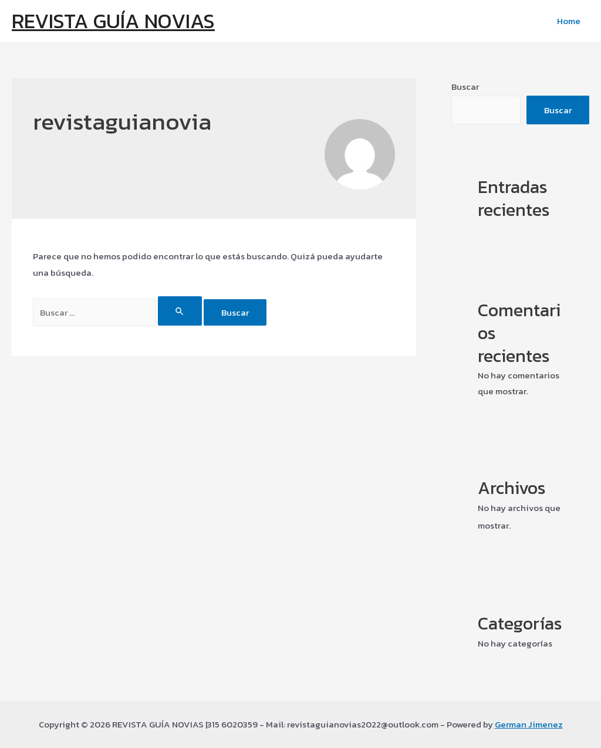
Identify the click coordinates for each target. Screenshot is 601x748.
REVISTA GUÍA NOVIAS (113, 20)
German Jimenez (529, 724)
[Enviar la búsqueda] (180, 311)
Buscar (465, 86)
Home (568, 21)
